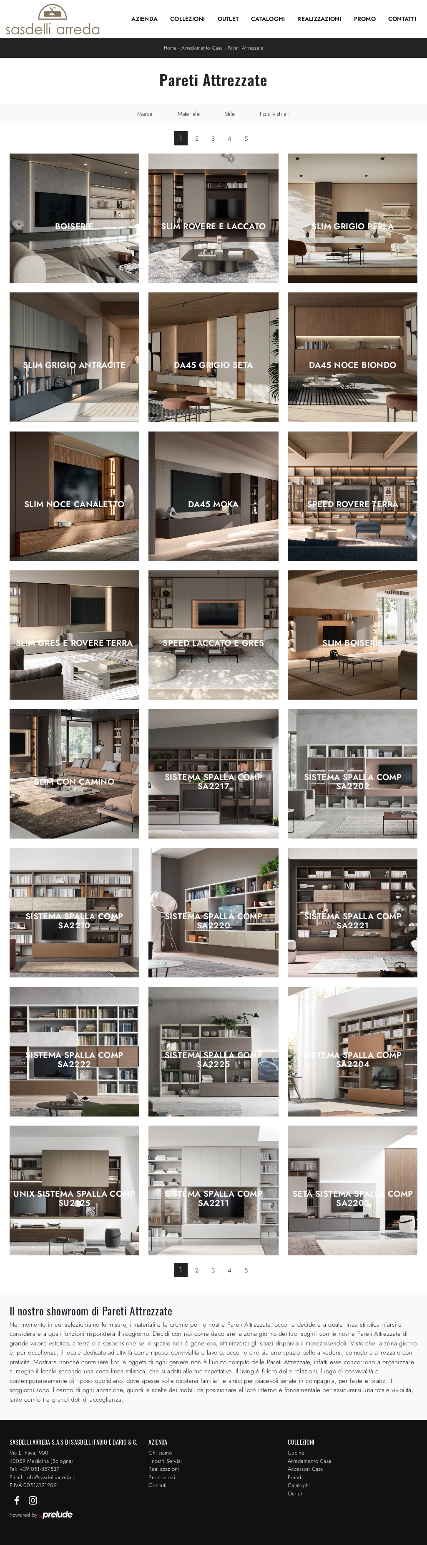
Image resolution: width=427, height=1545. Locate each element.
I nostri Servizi (165, 1461)
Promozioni (161, 1477)
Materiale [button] (189, 114)
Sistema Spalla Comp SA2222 (74, 1060)
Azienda (144, 19)
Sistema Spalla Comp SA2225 (214, 1060)
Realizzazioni (319, 19)
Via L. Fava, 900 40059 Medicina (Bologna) (41, 1457)
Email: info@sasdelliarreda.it (42, 1477)
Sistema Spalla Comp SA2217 (214, 782)
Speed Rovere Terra (352, 504)
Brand (294, 1477)
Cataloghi (268, 19)
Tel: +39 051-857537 (35, 1469)
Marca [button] (144, 114)
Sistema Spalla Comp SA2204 (353, 1060)
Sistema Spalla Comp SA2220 (214, 921)
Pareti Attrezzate (245, 48)
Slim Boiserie (352, 643)
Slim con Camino (74, 782)
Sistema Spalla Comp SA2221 (353, 921)
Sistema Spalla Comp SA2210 (74, 921)
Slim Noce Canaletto (74, 504)
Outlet (228, 19)
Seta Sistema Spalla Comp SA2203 (352, 1199)
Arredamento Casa (202, 48)
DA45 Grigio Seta (213, 365)
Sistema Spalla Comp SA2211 (214, 1199)
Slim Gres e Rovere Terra (74, 643)
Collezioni (187, 19)
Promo (365, 19)
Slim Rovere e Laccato (213, 226)
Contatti (402, 19)
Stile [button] (230, 114)
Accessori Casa (305, 1469)
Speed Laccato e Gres (213, 643)
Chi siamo (160, 1453)
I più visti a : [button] (275, 114)
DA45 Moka (213, 504)
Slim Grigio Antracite (74, 365)
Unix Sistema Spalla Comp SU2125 (74, 1199)
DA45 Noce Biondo (352, 365)
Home (170, 48)
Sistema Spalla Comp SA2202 (353, 782)
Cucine (296, 1453)
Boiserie (74, 226)
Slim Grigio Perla (352, 226)
